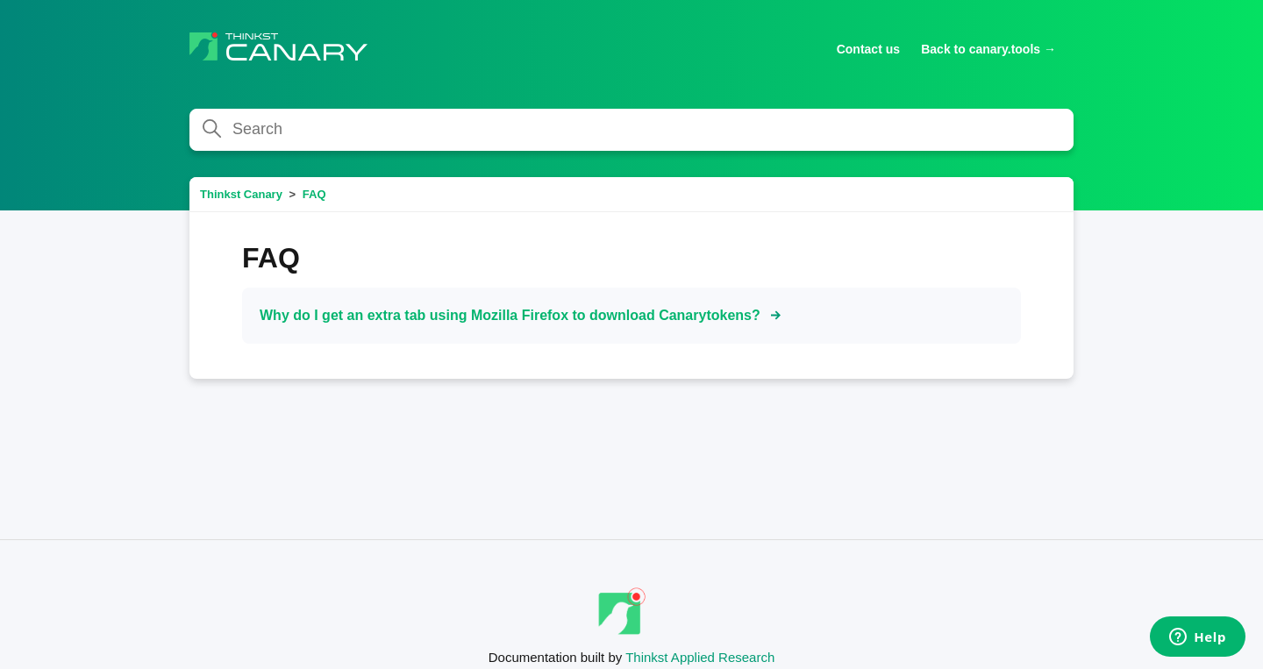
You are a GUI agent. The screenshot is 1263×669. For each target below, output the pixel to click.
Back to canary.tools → (988, 49)
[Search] (631, 130)
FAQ (314, 194)
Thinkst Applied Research (699, 657)
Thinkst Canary (241, 194)
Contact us (868, 49)
